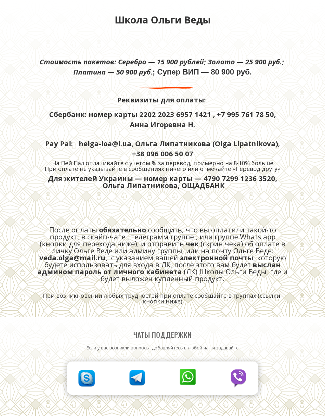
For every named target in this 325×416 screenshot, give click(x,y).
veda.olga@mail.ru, (74, 257)
